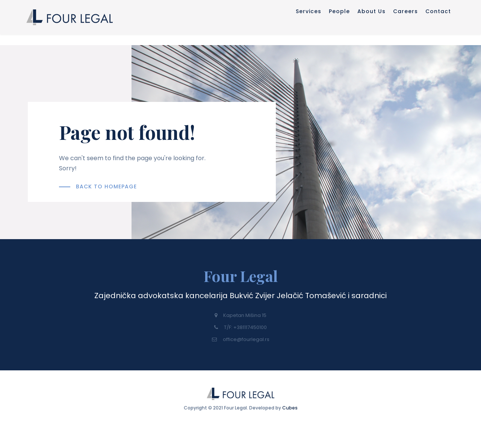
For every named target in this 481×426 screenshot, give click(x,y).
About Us (343, 23)
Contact (442, 23)
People (294, 23)
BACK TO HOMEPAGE (106, 186)
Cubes (290, 405)
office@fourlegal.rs (241, 339)
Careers (393, 23)
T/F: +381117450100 (240, 327)
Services (247, 23)
